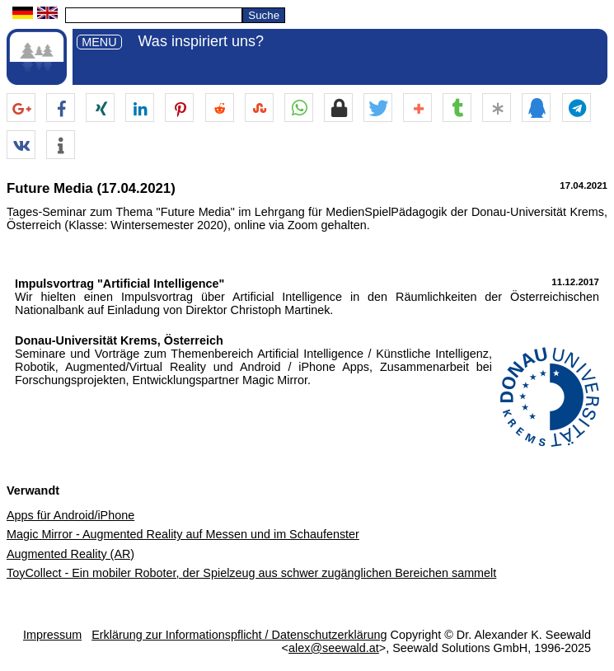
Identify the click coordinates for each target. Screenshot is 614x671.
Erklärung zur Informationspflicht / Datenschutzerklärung (239, 634)
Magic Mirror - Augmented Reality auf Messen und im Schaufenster (183, 534)
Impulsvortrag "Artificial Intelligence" (119, 283)
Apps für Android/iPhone (70, 515)
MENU (99, 42)
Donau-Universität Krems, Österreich (119, 340)
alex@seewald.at (333, 648)
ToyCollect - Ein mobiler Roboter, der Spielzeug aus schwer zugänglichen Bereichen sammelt (251, 573)
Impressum (52, 634)
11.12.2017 (575, 282)
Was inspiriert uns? (201, 41)
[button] (21, 108)
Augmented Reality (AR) (70, 554)
